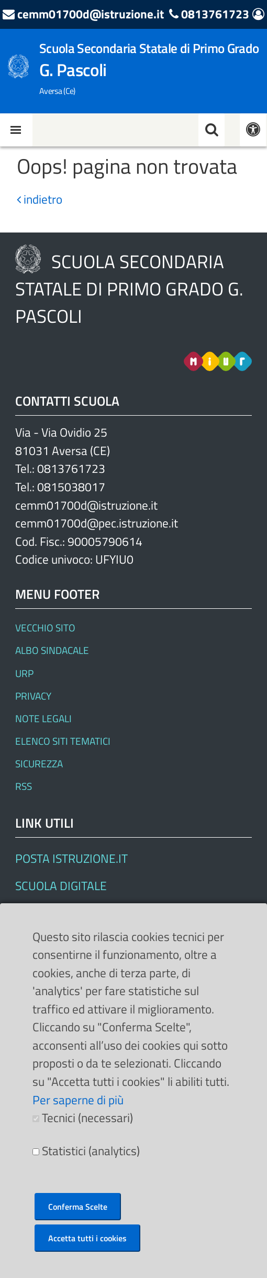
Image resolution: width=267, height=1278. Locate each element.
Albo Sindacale (52, 650)
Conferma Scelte (77, 1206)
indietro (39, 199)
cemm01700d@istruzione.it (90, 14)
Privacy (33, 695)
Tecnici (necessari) (87, 1117)
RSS (23, 786)
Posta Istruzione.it (71, 858)
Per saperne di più (78, 1100)
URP (24, 673)
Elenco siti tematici (62, 740)
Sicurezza (39, 763)
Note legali (43, 718)
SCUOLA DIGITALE (61, 885)
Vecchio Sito (45, 627)
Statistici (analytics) (91, 1151)
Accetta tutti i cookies (87, 1238)
